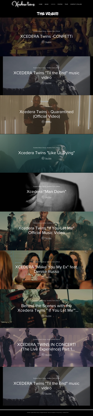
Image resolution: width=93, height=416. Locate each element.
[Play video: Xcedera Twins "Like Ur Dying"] (46, 158)
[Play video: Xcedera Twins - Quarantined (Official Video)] (46, 121)
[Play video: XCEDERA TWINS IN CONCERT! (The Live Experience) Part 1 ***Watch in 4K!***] (46, 354)
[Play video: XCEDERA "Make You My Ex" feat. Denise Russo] (46, 276)
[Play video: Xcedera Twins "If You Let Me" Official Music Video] (46, 238)
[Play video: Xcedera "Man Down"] (46, 197)
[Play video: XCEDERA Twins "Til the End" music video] (46, 82)
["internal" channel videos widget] (46, 37)
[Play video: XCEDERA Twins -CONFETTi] (46, 41)
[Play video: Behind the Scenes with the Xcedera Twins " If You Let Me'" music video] (46, 315)
